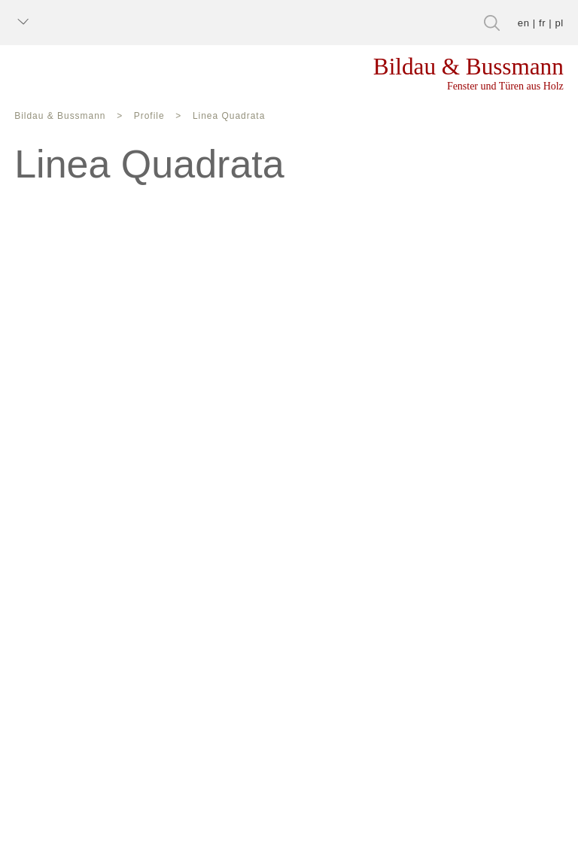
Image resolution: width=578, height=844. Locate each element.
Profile (139, 117)
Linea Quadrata (213, 117)
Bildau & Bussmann (57, 117)
